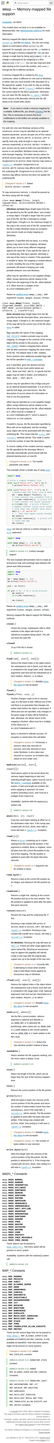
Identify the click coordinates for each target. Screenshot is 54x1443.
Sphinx (43, 1440)
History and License (26, 1425)
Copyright (14, 1411)
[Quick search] (31, 3)
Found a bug (44, 1438)
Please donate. (44, 1432)
